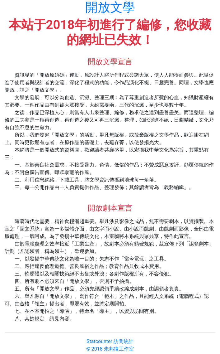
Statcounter (99, 341)
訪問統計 (123, 341)
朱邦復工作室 (119, 349)
